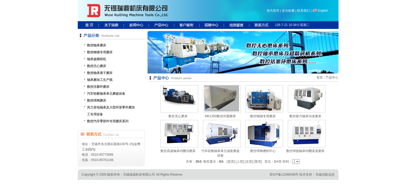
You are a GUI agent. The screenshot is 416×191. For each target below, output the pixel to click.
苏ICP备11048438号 (284, 174)
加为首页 (273, 10)
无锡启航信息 (325, 174)
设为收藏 (288, 10)
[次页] (249, 161)
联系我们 (303, 10)
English (323, 10)
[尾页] (258, 161)
